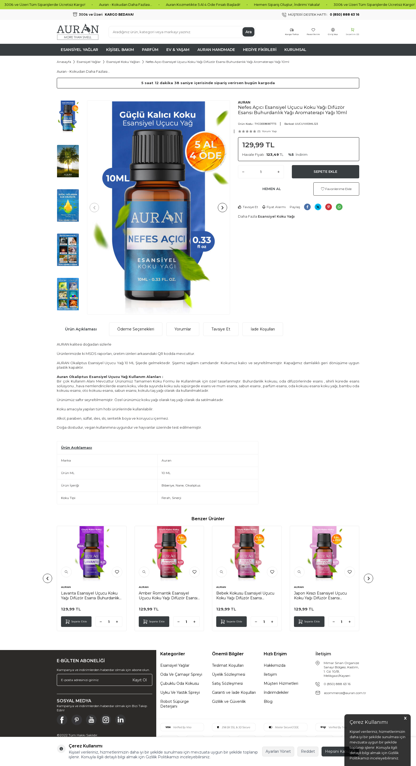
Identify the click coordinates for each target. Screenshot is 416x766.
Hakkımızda (274, 665)
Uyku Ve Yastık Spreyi (180, 692)
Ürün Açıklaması (81, 329)
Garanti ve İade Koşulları (234, 692)
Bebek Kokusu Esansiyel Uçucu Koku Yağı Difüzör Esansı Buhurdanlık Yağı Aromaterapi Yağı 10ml (245, 595)
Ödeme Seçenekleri (135, 329)
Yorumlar (183, 329)
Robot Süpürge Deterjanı (174, 704)
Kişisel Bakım (120, 49)
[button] (96, 207)
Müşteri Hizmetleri (281, 683)
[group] (158, 208)
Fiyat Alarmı (274, 207)
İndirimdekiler (276, 692)
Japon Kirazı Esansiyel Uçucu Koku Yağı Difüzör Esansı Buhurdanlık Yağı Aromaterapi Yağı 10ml (321, 595)
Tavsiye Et (248, 207)
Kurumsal (295, 49)
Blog (268, 701)
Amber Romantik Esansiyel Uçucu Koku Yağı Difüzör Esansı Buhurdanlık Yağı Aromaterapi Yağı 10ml (168, 595)
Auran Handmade (216, 49)
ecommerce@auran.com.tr (345, 693)
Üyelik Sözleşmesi (228, 674)
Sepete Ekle (325, 171)
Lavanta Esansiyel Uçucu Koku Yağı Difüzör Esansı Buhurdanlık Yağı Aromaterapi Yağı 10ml (90, 595)
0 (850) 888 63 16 (337, 684)
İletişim (270, 674)
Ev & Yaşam (177, 49)
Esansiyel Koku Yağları (123, 62)
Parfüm (150, 49)
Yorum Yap (269, 131)
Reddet (308, 751)
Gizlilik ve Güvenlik (229, 701)
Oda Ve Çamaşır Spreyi (181, 674)
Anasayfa (64, 62)
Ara (248, 31)
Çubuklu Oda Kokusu (179, 683)
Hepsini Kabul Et (340, 751)
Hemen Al (271, 189)
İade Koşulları (263, 329)
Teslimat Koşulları (228, 665)
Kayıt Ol (139, 680)
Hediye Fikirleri (259, 49)
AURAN (244, 102)
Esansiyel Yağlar (79, 49)
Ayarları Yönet (278, 751)
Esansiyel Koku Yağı (276, 216)
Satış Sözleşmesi (227, 683)
